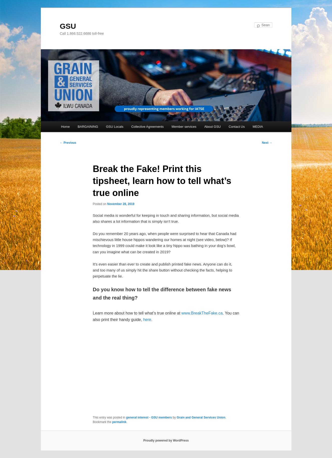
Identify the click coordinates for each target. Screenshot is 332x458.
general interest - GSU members (149, 417)
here (147, 320)
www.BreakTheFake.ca (202, 313)
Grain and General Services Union (201, 417)
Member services (184, 126)
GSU (68, 26)
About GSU (212, 126)
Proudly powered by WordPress (166, 440)
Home (65, 126)
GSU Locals (114, 126)
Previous (68, 142)
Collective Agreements (147, 126)
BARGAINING (88, 126)
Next (267, 142)
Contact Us (237, 126)
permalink (119, 422)
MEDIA (258, 126)
